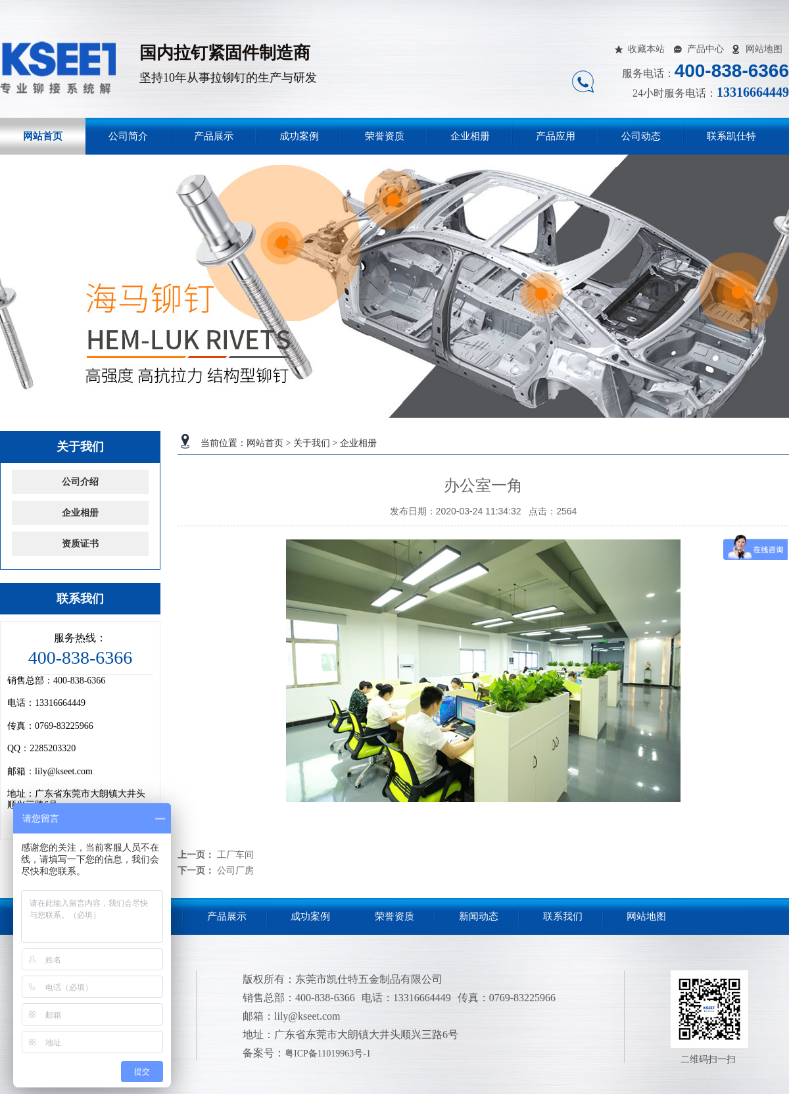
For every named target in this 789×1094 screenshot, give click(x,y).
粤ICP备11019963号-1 (328, 1053)
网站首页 (42, 136)
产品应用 (555, 136)
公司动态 (641, 136)
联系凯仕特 (731, 136)
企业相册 (470, 136)
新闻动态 (478, 916)
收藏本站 (646, 49)
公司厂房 (235, 870)
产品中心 (705, 49)
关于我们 (311, 443)
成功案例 (299, 136)
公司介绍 (80, 482)
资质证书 (80, 544)
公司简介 (128, 136)
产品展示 (213, 136)
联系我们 (563, 916)
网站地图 (764, 49)
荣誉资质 (384, 136)
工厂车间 (235, 854)
